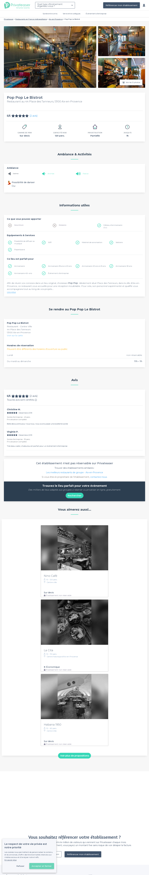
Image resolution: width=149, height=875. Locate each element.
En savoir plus (11, 860)
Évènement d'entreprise (96, 13)
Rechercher (74, 495)
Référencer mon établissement (121, 5)
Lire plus (11, 292)
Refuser (20, 866)
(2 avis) (34, 115)
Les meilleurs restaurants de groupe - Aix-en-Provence (74, 472)
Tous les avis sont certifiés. (22, 399)
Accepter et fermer (42, 866)
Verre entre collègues (71, 13)
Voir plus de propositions (74, 755)
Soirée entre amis (50, 13)
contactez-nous (98, 477)
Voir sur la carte (15, 335)
